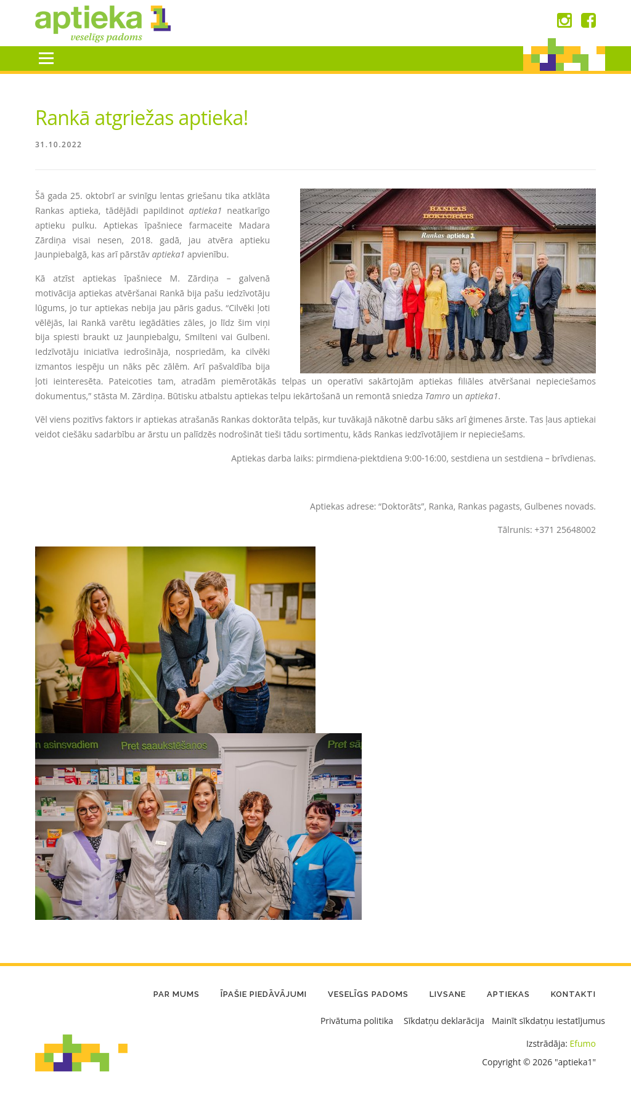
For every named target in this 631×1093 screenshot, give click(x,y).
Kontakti (573, 994)
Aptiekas (508, 994)
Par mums (176, 994)
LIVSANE (447, 994)
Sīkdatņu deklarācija (444, 1020)
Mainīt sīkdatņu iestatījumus (548, 1020)
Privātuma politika (356, 1020)
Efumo (583, 1043)
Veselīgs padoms (368, 994)
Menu (46, 58)
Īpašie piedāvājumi (264, 994)
